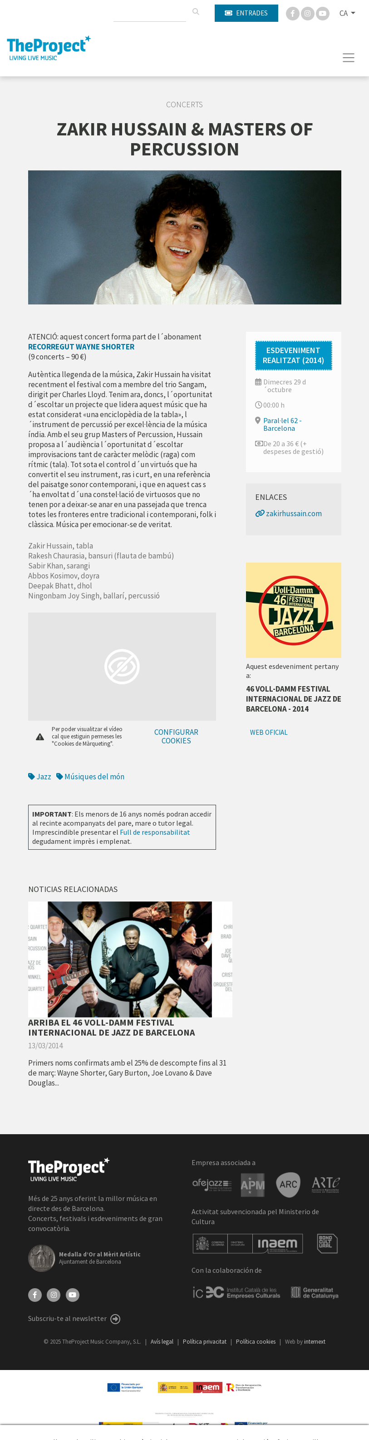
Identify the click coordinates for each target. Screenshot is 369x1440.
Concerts (184, 105)
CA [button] (344, 13)
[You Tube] (323, 13)
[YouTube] (72, 1294)
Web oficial (269, 732)
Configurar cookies (176, 736)
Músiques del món (90, 777)
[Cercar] (195, 12)
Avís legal (163, 1341)
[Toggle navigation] (348, 57)
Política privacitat (205, 1341)
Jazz (39, 777)
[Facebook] (293, 13)
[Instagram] (308, 13)
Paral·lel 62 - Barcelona (282, 424)
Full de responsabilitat (155, 832)
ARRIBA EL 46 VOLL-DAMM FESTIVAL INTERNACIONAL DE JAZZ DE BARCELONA (111, 1027)
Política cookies (256, 1341)
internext (314, 1341)
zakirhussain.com (288, 513)
